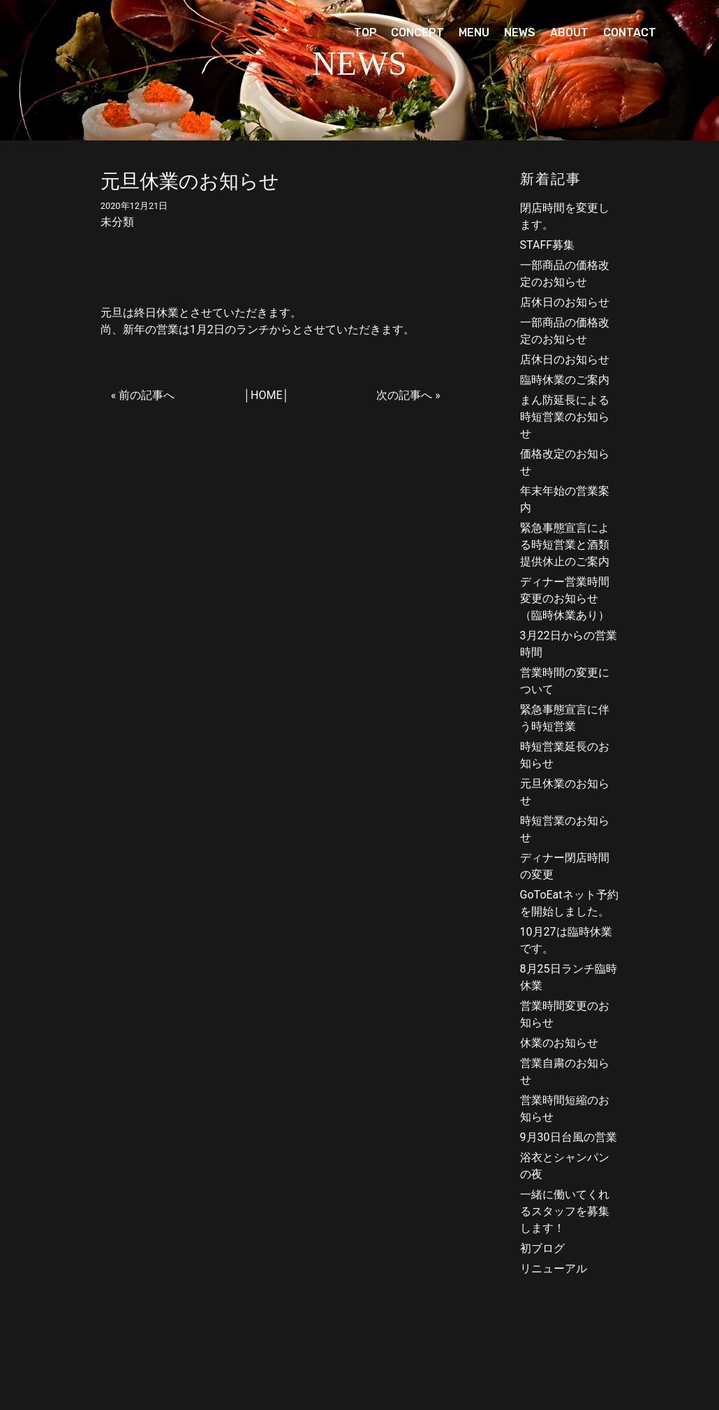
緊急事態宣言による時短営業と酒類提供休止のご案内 (564, 544)
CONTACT (629, 32)
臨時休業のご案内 (564, 379)
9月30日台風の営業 (568, 1137)
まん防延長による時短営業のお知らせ (564, 416)
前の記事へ (147, 395)
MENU (474, 32)
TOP (365, 32)
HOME (266, 395)
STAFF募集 (547, 245)
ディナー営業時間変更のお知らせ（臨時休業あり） (564, 598)
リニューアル (553, 1268)
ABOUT (569, 32)
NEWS (519, 32)
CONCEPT (417, 32)
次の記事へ (404, 395)
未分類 (117, 221)
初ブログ (542, 1248)
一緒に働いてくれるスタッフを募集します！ (564, 1211)
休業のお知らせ (559, 1042)
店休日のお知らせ (564, 302)
